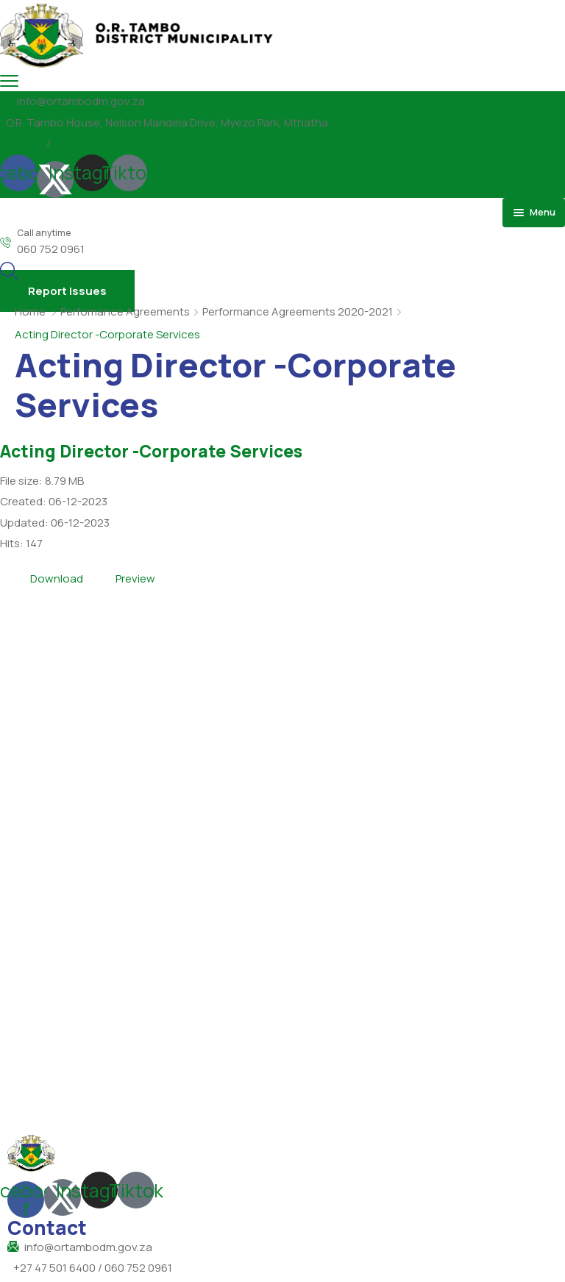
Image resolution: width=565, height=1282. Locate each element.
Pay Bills (20, 143)
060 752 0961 (51, 249)
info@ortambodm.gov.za (81, 101)
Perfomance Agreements (125, 311)
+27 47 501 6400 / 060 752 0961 (92, 1268)
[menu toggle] (9, 80)
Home (30, 311)
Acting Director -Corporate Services (151, 451)
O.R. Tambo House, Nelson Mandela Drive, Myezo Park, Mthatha (167, 122)
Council (77, 143)
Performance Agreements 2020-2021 (297, 311)
